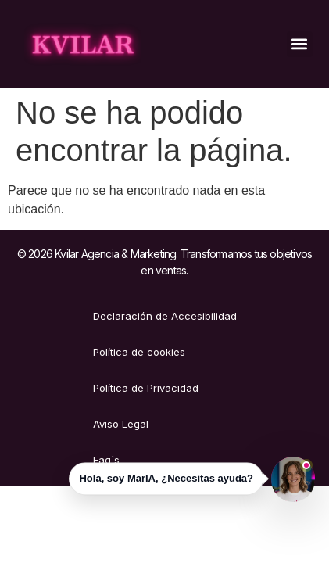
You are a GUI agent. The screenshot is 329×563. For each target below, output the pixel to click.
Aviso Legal (120, 424)
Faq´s (106, 460)
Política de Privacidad (145, 388)
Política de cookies (139, 352)
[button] (300, 44)
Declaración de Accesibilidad (165, 316)
